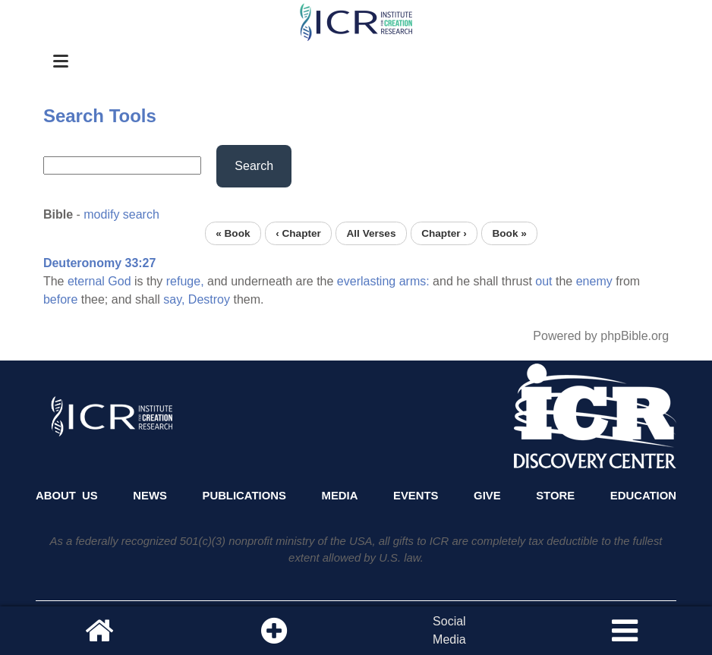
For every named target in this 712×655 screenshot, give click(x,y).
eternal (86, 281)
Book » (509, 233)
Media (340, 496)
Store (555, 496)
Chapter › (444, 233)
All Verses (371, 233)
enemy (594, 281)
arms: (414, 281)
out (543, 281)
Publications (243, 496)
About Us (67, 496)
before (60, 299)
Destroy (209, 299)
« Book (233, 233)
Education (643, 496)
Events (416, 496)
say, (173, 299)
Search (254, 165)
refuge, (185, 281)
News (150, 496)
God (119, 281)
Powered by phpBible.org (601, 335)
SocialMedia (449, 630)
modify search (121, 214)
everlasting (366, 281)
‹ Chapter (298, 233)
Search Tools (99, 115)
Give (487, 496)
